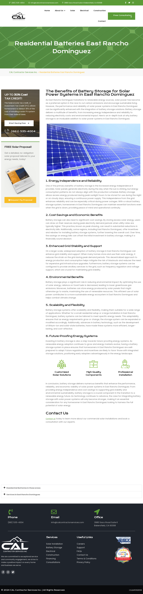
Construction (100, 10)
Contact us (50, 418)
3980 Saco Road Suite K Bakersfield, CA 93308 (82, 3)
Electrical (84, 10)
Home (47, 10)
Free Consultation (122, 16)
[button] (71, 488)
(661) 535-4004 (16, 3)
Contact (102, 21)
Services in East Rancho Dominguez (23, 494)
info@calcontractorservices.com (43, 3)
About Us (60, 10)
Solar (72, 10)
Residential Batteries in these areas (23, 488)
